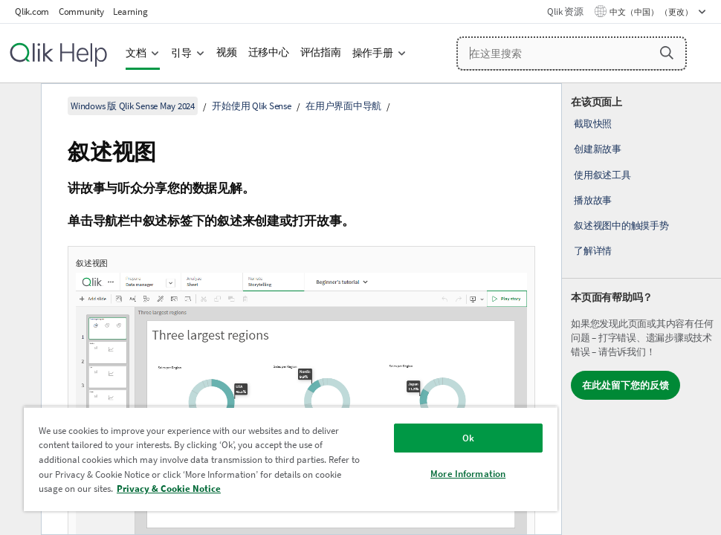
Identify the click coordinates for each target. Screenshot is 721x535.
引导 (181, 53)
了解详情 (593, 250)
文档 (136, 53)
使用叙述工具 (602, 175)
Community (81, 11)
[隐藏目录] (18, 106)
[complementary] (641, 309)
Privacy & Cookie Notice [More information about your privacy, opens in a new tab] (169, 488)
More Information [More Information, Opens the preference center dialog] (467, 473)
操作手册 (372, 53)
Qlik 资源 (565, 11)
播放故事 (593, 200)
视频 (226, 52)
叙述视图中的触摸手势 (621, 225)
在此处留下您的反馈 (625, 385)
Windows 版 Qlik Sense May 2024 (133, 106)
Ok (468, 438)
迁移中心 (268, 52)
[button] (667, 52)
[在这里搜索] (571, 53)
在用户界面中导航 (343, 106)
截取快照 (593, 123)
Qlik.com (32, 11)
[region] (290, 458)
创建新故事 (597, 149)
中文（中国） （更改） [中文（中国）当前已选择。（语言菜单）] (652, 12)
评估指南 (320, 52)
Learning (130, 11)
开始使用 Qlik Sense (251, 106)
